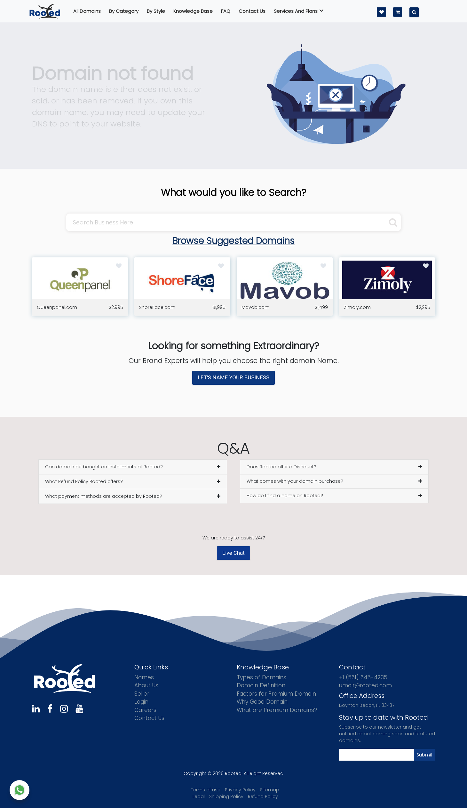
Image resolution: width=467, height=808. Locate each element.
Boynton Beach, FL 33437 (366, 705)
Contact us (252, 11)
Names (144, 677)
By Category (124, 11)
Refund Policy (263, 796)
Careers (145, 710)
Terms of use (205, 790)
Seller (141, 694)
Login (141, 702)
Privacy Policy (240, 790)
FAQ (225, 11)
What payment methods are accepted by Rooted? (103, 496)
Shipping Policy (226, 796)
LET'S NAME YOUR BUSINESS (233, 377)
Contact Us (149, 718)
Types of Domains (261, 677)
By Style (156, 11)
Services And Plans (298, 10)
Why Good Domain (262, 702)
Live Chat (233, 553)
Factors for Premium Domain (276, 694)
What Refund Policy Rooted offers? (84, 481)
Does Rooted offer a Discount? (281, 467)
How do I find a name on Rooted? (285, 495)
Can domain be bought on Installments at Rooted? (104, 467)
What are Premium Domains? (277, 710)
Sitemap (269, 790)
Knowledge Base (193, 11)
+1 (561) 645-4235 (363, 677)
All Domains (87, 11)
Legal (199, 796)
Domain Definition (261, 685)
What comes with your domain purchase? (295, 481)
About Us (146, 685)
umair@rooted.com (365, 685)
